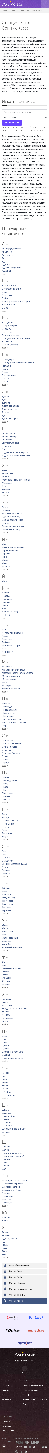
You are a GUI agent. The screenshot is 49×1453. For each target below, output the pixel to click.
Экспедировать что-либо (15, 1181)
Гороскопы (6, 1386)
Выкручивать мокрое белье (16, 339)
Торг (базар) (8, 901)
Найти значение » (12, 123)
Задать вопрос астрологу (33, 1404)
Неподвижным (9, 710)
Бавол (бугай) (8, 305)
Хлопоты (6, 999)
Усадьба (6, 944)
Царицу (5, 1039)
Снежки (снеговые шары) (14, 864)
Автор (5, 258)
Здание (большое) (11, 517)
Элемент (6, 1193)
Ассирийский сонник (19, 1265)
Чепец (5, 1083)
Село (4, 851)
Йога (4, 581)
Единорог (6, 446)
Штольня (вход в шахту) (14, 1129)
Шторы (6, 1132)
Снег (4, 855)
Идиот (5, 557)
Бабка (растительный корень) (16, 302)
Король (6, 593)
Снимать (6, 874)
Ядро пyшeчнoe (10, 1239)
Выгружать (7, 323)
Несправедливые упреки (14, 723)
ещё (5, 274)
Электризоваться (11, 1187)
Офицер (6, 763)
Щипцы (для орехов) (12, 1153)
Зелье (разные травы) (13, 526)
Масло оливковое (11, 689)
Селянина (6, 870)
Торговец (6, 907)
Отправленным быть (12, 744)
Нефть (5, 726)
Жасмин (6, 489)
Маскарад (7, 686)
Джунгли (6, 403)
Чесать (5, 1086)
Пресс (5, 787)
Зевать (5, 523)
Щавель (6, 1160)
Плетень (6, 797)
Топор (5, 892)
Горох (5, 369)
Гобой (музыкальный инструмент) (18, 363)
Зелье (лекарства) (11, 530)
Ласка (5, 636)
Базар (5, 308)
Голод (5, 382)
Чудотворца (8, 1095)
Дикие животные (10, 406)
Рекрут (5, 818)
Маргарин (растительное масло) (18, 673)
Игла (4, 544)
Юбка (5, 1221)
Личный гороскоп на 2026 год (35, 1399)
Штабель (6, 1123)
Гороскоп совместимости (33, 1386)
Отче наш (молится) (12, 753)
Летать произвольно (12, 633)
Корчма (6, 615)
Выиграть (7, 332)
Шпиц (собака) (9, 1116)
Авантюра (7, 252)
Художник (7, 1005)
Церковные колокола (12, 1052)
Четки (5, 1089)
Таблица (6, 888)
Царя (4, 1042)
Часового (7, 1073)
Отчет (5, 756)
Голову (5, 379)
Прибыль (6, 800)
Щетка (5, 1150)
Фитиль (5, 962)
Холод (5, 1021)
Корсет (6, 606)
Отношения (7, 741)
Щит (4, 1169)
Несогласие (8, 716)
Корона (6, 596)
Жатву (5, 493)
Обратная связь (8, 1431)
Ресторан (7, 833)
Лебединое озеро (11, 646)
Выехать (6, 329)
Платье (5, 778)
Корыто (6, 609)
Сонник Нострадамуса (20, 1289)
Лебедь (6, 642)
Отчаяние (6, 750)
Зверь (5, 507)
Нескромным (8, 713)
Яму (4, 1255)
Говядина (6, 366)
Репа (4, 830)
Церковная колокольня (13, 1058)
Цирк (4, 1036)
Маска (5, 683)
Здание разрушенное (12, 520)
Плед (4, 790)
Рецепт (5, 837)
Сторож (6, 858)
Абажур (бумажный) (12, 249)
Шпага (5, 1110)
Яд (3, 1242)
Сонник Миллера (17, 1283)
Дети (4, 400)
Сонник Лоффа (16, 1277)
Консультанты (7, 1395)
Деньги (5, 397)
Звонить (6, 511)
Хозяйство (7, 1018)
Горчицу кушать (10, 360)
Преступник (8, 793)
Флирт (5, 975)
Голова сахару (9, 375)
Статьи (5, 1404)
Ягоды (5, 1245)
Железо (6, 470)
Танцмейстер (8, 898)
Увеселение (8, 932)
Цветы (5, 1049)
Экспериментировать (13, 1184)
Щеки (5, 1163)
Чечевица (6, 1092)
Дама (5, 416)
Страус (5, 867)
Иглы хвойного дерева (13, 547)
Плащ (5, 784)
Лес (4, 630)
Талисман (6, 895)
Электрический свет (12, 1190)
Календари (6, 1399)
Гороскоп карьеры (30, 1390)
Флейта (5, 972)
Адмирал (6, 271)
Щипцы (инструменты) (13, 1156)
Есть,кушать (8, 434)
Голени (5, 372)
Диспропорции (9, 409)
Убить (5, 928)
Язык (4, 1248)
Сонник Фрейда (17, 1295)
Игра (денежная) (10, 551)
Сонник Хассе (16, 1301)
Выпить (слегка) (10, 345)
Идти (4, 563)
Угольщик (6, 941)
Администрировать (11, 268)
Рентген (6, 827)
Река (4, 814)
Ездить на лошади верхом (15, 453)
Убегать (6, 925)
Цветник (6, 1055)
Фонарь (6, 981)
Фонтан (6, 984)
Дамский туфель (10, 419)
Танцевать (7, 904)
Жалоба (6, 477)
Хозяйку (6, 1015)
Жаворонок (8, 474)
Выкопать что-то (10, 335)
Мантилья (7, 667)
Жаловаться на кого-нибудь (16, 480)
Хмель (5, 1002)
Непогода (7, 707)
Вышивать (7, 342)
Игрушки (6, 554)
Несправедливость (11, 719)
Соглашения (7, 1426)
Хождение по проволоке (14, 1009)
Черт (4, 1076)
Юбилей (6, 1218)
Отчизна (6, 760)
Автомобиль (8, 255)
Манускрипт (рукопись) (13, 670)
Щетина (6, 1147)
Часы (4, 1079)
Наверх (24, 1370)
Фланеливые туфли (11, 969)
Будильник (7, 295)
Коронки (6, 602)
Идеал (5, 560)
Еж (3, 449)
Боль (4, 292)
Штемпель (7, 1126)
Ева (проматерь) (10, 437)
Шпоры (5, 1119)
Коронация (7, 599)
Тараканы (6, 911)
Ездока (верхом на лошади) (16, 456)
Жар (4, 486)
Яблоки (5, 1232)
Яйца (4, 1251)
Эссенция (7, 1203)
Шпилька (6, 1113)
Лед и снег (7, 652)
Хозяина (6, 1012)
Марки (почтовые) (11, 676)
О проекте (6, 1422)
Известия (6, 566)
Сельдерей (7, 861)
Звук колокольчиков (12, 514)
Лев (4, 649)
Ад (3, 262)
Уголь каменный (10, 938)
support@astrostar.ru (24, 1361)
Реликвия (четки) (10, 821)
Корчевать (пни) (10, 612)
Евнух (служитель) (11, 443)
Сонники (5, 1390)
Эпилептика (8, 1196)
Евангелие (7, 440)
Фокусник (6, 978)
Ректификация (29, 1395)
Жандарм (7, 483)
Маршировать (9, 679)
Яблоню (6, 1236)
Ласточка (7, 639)
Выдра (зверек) (9, 326)
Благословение (9, 286)
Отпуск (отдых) (9, 747)
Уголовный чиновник (12, 947)
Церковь (6, 1046)
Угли (4, 935)
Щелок (5, 1166)
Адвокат (6, 265)
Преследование (10, 781)
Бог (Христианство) (11, 289)
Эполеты (6, 1200)
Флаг (4, 965)
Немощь (6, 704)
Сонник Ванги (15, 1271)
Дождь (5, 412)
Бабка (5, 298)
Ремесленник (8, 824)
